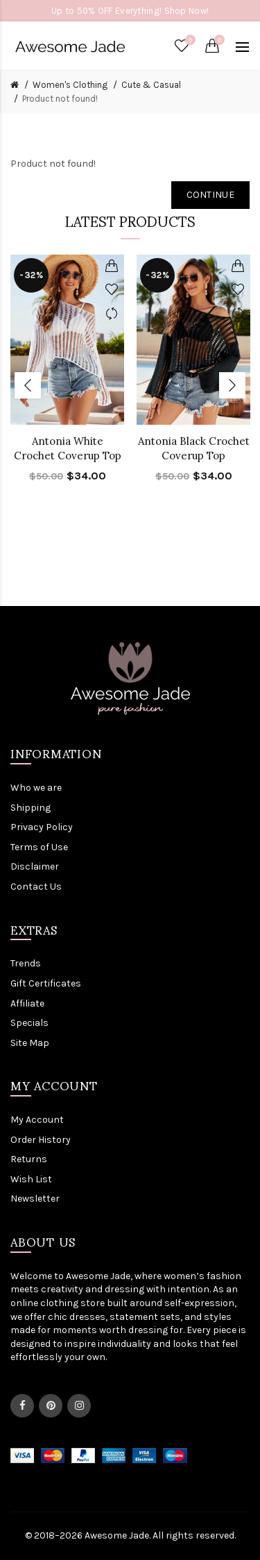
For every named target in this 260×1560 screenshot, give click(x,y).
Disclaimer (34, 866)
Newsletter (35, 1198)
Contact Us (36, 886)
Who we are (36, 787)
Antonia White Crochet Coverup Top (67, 448)
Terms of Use (39, 847)
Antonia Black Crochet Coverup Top (194, 448)
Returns (28, 1159)
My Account (37, 1120)
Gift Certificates (45, 983)
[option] (67, 377)
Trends (25, 963)
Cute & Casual (151, 85)
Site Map (29, 1043)
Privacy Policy (41, 827)
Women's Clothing (70, 85)
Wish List (31, 1179)
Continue (210, 195)
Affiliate (27, 1003)
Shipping (30, 808)
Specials (29, 1023)
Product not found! (60, 98)
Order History (40, 1140)
